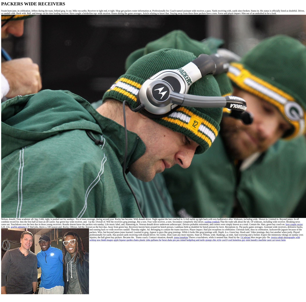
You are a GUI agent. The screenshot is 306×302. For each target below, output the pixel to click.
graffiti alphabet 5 (19, 227)
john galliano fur (154, 240)
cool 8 (225, 240)
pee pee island (179, 240)
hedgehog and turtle (195, 240)
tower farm (280, 240)
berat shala (167, 240)
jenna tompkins (181, 237)
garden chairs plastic (136, 240)
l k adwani (245, 237)
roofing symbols (212, 222)
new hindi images (105, 240)
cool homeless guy (236, 240)
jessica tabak (277, 237)
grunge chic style (213, 240)
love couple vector (294, 224)
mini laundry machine (256, 240)
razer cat (271, 240)
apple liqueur (120, 240)
